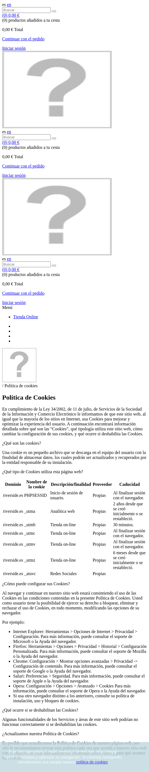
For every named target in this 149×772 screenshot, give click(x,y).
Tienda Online (25, 316)
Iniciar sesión (14, 48)
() (10, 15)
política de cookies (92, 762)
